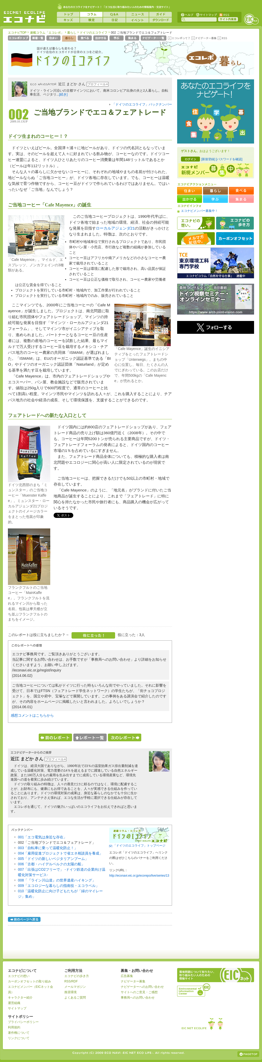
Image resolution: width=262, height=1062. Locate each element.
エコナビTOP (17, 32)
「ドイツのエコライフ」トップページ (139, 845)
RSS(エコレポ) (223, 38)
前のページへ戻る (24, 920)
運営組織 (14, 1003)
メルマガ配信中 (196, 238)
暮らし (71, 32)
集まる (132, 38)
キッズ (68, 20)
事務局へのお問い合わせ (138, 997)
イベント (137, 20)
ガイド (160, 14)
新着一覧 (38, 38)
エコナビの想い (196, 223)
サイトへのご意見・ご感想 (139, 992)
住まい (54, 38)
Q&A (114, 14)
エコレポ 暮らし (213, 61)
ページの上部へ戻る (248, 1054)
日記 (114, 20)
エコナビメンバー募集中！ (199, 211)
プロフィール (96, 84)
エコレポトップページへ (19, 38)
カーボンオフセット (235, 238)
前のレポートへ (55, 737)
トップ (68, 14)
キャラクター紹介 (20, 997)
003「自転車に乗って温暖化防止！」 (48, 848)
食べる (85, 38)
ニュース (137, 14)
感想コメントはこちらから (32, 715)
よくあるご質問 (75, 997)
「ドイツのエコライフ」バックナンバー (142, 104)
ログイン (190, 159)
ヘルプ (187, 14)
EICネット (251, 19)
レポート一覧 (90, 737)
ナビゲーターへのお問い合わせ (142, 987)
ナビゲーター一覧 (154, 38)
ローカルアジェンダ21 (115, 228)
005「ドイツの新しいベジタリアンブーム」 (53, 859)
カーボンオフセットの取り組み (29, 981)
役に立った (93, 635)
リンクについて (18, 1038)
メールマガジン (75, 987)
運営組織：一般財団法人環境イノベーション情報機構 (194, 989)
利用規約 (14, 1027)
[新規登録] (208, 159)
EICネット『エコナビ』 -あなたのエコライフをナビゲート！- (24, 17)
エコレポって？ (179, 38)
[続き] (63, 94)
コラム (91, 14)
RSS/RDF (71, 981)
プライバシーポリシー (23, 1022)
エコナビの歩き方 (235, 223)
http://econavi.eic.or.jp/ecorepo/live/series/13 (139, 875)
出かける (101, 38)
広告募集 (127, 976)
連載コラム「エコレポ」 (47, 32)
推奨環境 (70, 992)
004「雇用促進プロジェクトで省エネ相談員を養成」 (60, 853)
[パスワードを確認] (229, 159)
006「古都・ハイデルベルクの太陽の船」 (51, 864)
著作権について (18, 1033)
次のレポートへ (124, 737)
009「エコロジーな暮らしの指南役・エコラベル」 (58, 886)
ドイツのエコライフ (93, 32)
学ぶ (117, 38)
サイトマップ (206, 14)
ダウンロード (160, 20)
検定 (91, 20)
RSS (224, 14)
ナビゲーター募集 (203, 38)
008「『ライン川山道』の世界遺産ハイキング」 (57, 880)
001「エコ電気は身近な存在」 (42, 837)
